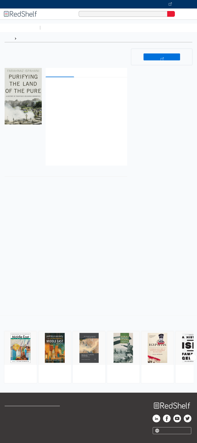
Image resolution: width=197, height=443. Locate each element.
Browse (23, 38)
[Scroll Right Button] (193, 357)
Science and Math (75, 28)
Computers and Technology (110, 28)
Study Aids (52, 28)
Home (9, 38)
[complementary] (98, 350)
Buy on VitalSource (162, 56)
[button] (86, 86)
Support (10, 419)
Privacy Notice (14, 427)
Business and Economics (149, 28)
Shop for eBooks (16, 411)
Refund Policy (50, 419)
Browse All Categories (20, 28)
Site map (11, 436)
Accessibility (50, 427)
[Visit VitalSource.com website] (98, 4)
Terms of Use (50, 411)
